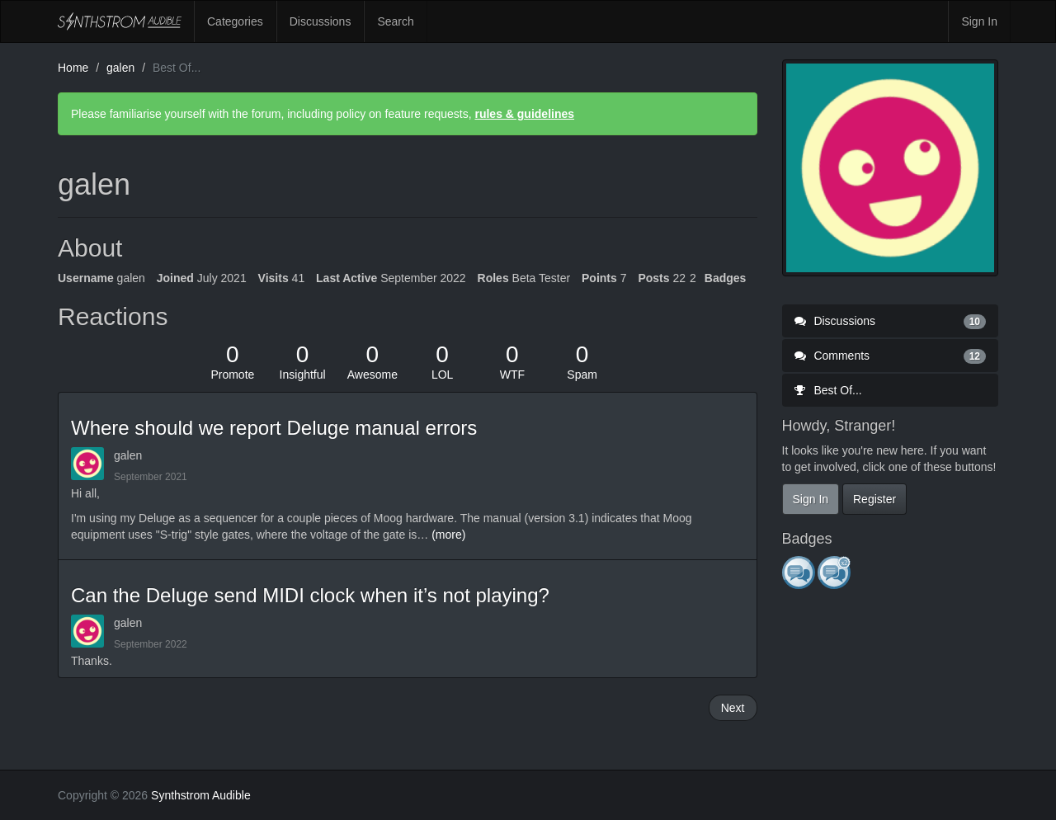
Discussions (320, 21)
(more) (448, 534)
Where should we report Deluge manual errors (274, 428)
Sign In (979, 21)
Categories (235, 21)
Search (395, 21)
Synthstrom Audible (120, 21)
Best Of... (828, 390)
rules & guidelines (524, 113)
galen (128, 455)
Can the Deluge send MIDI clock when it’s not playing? (310, 595)
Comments (890, 355)
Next (733, 707)
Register (874, 499)
